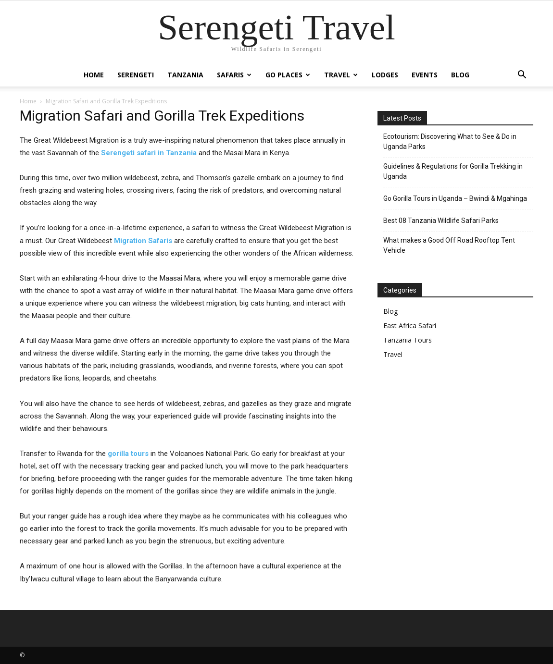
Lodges (385, 74)
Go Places (287, 74)
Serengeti (135, 74)
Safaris (234, 74)
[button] (521, 75)
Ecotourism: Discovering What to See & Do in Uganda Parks (449, 141)
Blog (460, 74)
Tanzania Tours (407, 339)
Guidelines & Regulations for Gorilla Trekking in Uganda (453, 171)
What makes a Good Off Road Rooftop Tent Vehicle (449, 245)
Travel (341, 74)
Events (425, 74)
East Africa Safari (409, 325)
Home (94, 74)
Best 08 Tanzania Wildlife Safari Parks (441, 220)
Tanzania (185, 74)
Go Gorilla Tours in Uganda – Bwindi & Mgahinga (455, 198)
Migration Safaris (143, 240)
